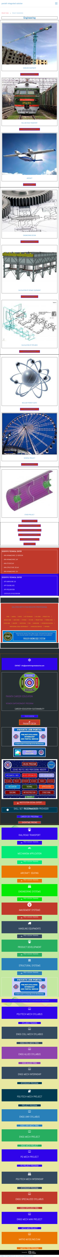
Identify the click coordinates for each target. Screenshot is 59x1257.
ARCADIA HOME (7, 620)
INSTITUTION (23, 623)
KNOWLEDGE (36, 623)
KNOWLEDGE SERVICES (36, 626)
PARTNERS (46, 626)
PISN (29, 623)
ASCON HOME (7, 623)
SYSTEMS (24, 620)
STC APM (31, 620)
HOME (7, 616)
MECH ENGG (16, 620)
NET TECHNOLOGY (28, 616)
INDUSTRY (15, 623)
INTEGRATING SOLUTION (47, 623)
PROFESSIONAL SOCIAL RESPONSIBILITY (19, 626)
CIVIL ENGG (38, 616)
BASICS (20, 616)
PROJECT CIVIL (46, 616)
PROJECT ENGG (5, 13)
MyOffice (14, 616)
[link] (29, 23)
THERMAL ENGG (49, 620)
